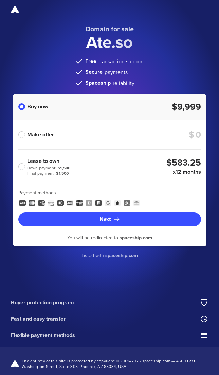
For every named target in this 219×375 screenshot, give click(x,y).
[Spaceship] (15, 9)
